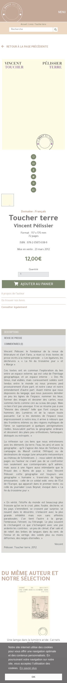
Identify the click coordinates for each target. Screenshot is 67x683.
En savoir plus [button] (28, 668)
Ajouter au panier (33, 284)
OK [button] (33, 677)
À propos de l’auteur (12, 294)
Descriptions (11, 332)
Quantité (33, 269)
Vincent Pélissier (33, 226)
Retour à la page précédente (24, 47)
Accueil (24, 24)
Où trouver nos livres (13, 300)
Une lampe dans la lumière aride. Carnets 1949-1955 (33, 642)
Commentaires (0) (13, 344)
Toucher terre (40, 24)
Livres (30, 24)
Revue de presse (13, 338)
